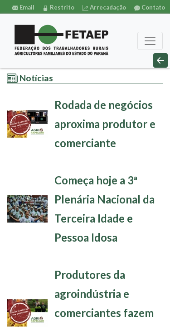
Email (23, 7)
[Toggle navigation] (150, 41)
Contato (149, 7)
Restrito (58, 7)
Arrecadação (104, 7)
